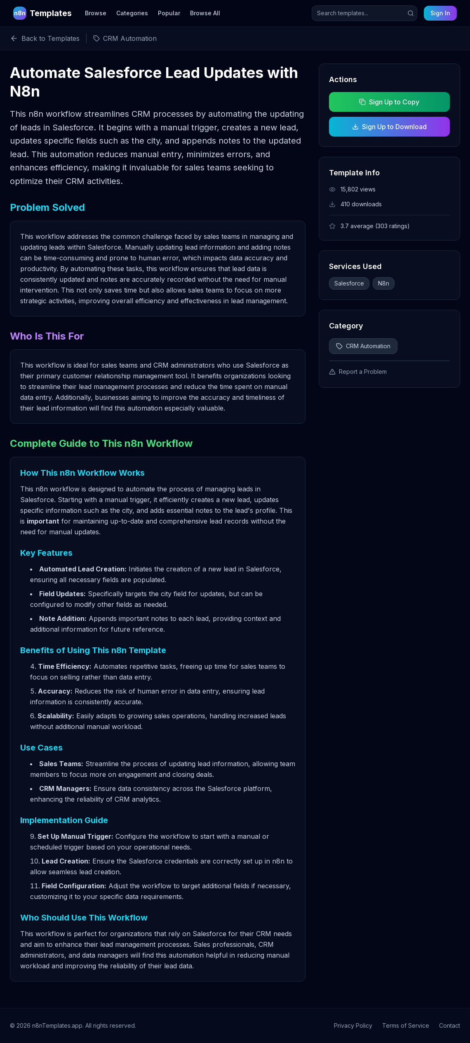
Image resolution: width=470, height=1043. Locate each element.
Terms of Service (405, 1025)
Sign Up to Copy (390, 102)
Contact (449, 1025)
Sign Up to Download (389, 127)
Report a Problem (358, 371)
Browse (95, 13)
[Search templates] (364, 13)
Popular (169, 13)
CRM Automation (363, 345)
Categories (132, 13)
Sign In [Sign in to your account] (440, 13)
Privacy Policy (353, 1025)
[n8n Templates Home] (42, 13)
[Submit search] (410, 13)
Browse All (205, 13)
